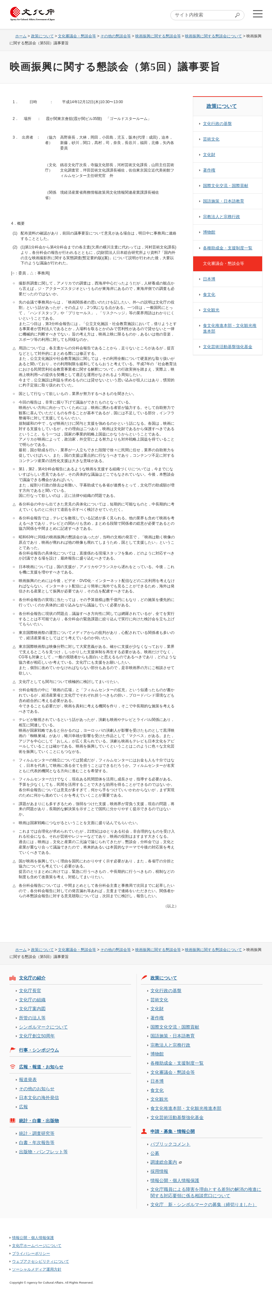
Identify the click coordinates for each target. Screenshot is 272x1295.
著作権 (209, 170)
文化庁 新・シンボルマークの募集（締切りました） (203, 1204)
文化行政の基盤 (217, 123)
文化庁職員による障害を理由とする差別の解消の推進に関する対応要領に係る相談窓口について (205, 1192)
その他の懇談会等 (115, 36)
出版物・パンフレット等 (43, 1151)
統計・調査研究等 (36, 1133)
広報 (23, 1106)
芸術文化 (211, 139)
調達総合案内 (163, 1162)
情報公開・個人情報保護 (174, 1180)
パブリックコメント (170, 1144)
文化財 (209, 154)
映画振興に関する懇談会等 (158, 36)
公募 (154, 1153)
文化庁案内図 (32, 1008)
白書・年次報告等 (36, 1142)
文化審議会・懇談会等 (77, 36)
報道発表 (28, 1079)
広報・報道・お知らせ (41, 1066)
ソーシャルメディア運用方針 (36, 1269)
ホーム (21, 36)
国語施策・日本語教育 (223, 201)
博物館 (209, 232)
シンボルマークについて (43, 1026)
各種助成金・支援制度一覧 (227, 248)
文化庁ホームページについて (36, 1245)
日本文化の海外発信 (39, 1097)
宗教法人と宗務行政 (221, 216)
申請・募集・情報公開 (172, 1131)
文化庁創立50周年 (37, 1035)
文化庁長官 (30, 990)
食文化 (209, 294)
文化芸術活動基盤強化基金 (227, 346)
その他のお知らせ (36, 1088)
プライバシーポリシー (31, 1253)
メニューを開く (257, 14)
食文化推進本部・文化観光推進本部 (229, 328)
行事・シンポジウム (39, 1050)
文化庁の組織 (32, 999)
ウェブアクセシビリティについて (40, 1261)
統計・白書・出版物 (39, 1120)
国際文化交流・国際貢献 (225, 185)
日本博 (209, 279)
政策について (42, 36)
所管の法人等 (32, 1017)
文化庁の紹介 (32, 977)
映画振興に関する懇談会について (213, 36)
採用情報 (159, 1171)
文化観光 (211, 310)
